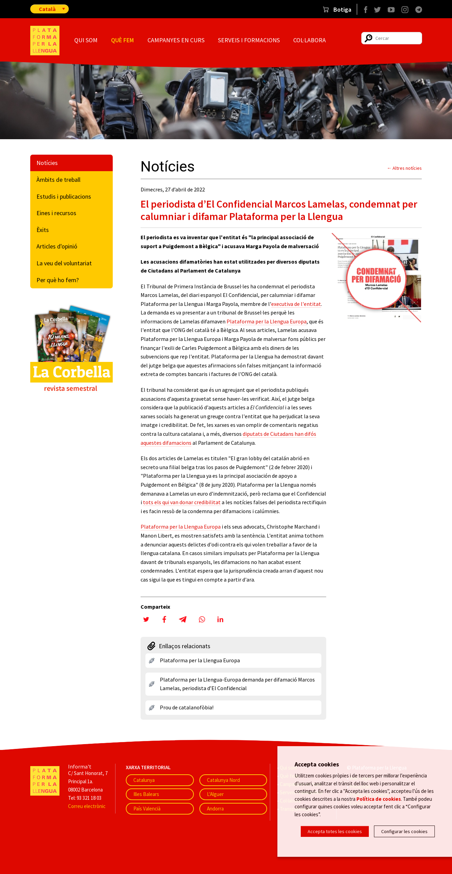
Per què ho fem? (57, 280)
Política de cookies (378, 799)
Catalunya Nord (223, 780)
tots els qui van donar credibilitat (182, 502)
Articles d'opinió (56, 246)
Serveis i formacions (249, 40)
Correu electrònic (87, 806)
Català (47, 8)
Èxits (42, 230)
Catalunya (144, 780)
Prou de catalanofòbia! (186, 707)
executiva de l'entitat (296, 303)
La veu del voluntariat (64, 263)
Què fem (122, 40)
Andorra (215, 808)
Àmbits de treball (58, 180)
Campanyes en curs (176, 40)
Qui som (86, 40)
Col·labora (309, 40)
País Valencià (147, 808)
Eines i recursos (56, 213)
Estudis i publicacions (63, 196)
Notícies (47, 163)
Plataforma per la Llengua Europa (267, 321)
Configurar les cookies (404, 831)
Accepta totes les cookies (335, 831)
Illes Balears (146, 794)
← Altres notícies (404, 168)
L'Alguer (215, 794)
